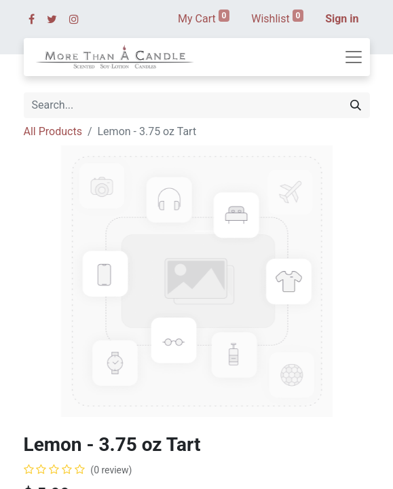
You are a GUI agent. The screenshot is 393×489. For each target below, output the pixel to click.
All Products (53, 131)
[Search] (355, 105)
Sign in (341, 18)
